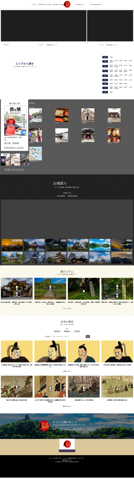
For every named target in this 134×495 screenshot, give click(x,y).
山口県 (130, 80)
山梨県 (130, 70)
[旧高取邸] (61, 135)
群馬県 (120, 65)
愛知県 (125, 71)
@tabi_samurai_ (63, 429)
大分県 (130, 87)
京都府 (120, 75)
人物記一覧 (66, 371)
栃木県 (116, 65)
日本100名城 (61, 196)
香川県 (116, 83)
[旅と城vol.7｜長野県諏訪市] (5, 159)
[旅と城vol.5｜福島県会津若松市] (15, 159)
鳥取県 (111, 80)
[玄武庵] (61, 115)
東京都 (111, 66)
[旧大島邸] (114, 115)
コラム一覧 (66, 308)
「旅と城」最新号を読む (95, 4)
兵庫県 (130, 75)
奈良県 (111, 76)
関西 (105, 75)
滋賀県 (116, 75)
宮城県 (120, 60)
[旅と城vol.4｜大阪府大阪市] (25, 159)
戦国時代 (67, 331)
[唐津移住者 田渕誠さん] (114, 135)
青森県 (111, 60)
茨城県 (111, 65)
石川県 (120, 70)
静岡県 (120, 71)
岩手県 (116, 60)
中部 (105, 71)
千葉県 (130, 65)
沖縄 (105, 92)
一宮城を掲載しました (50, 44)
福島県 (111, 62)
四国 (105, 83)
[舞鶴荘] (88, 135)
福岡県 (111, 87)
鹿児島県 (116, 88)
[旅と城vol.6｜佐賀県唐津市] (15, 120)
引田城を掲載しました (111, 44)
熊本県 (125, 87)
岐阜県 (116, 71)
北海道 (105, 57)
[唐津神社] (35, 135)
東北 (105, 61)
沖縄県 (111, 92)
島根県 (116, 80)
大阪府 (125, 75)
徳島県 (111, 83)
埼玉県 (125, 65)
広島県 (125, 80)
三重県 (111, 75)
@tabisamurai (91, 429)
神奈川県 (116, 66)
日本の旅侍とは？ (79, 4)
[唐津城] (35, 115)
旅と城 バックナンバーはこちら (14, 169)
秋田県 (125, 60)
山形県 (130, 60)
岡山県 (120, 80)
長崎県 (120, 87)
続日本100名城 (72, 196)
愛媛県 (120, 83)
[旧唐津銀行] (88, 115)
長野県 (111, 71)
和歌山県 (116, 76)
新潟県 (111, 70)
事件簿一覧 (66, 406)
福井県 (125, 70)
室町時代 (57, 331)
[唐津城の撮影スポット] (35, 153)
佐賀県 (116, 87)
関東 (105, 66)
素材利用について (67, 460)
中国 (105, 80)
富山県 (116, 70)
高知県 (125, 83)
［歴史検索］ (47, 336)
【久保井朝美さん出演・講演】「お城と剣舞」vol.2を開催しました (52, 4)
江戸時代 (77, 331)
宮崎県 (111, 88)
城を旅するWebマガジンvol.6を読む (14, 147)
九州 (105, 87)
